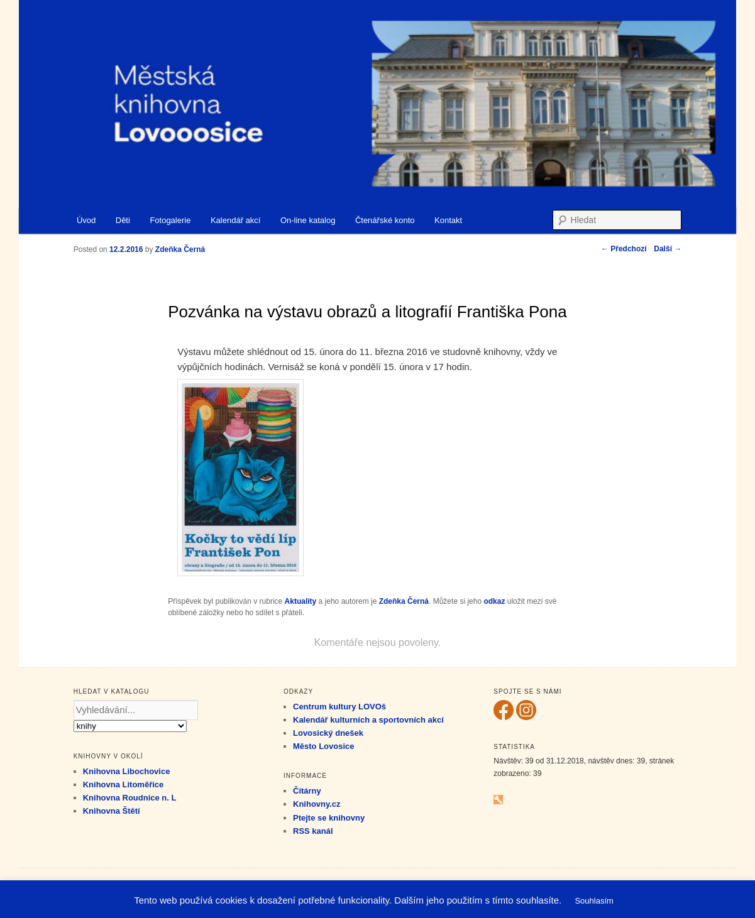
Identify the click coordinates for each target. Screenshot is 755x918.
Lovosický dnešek (328, 733)
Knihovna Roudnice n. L (130, 797)
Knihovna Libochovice (126, 771)
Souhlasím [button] (594, 900)
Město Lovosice (324, 746)
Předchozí (624, 248)
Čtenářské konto (385, 220)
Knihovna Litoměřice (123, 784)
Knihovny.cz (317, 804)
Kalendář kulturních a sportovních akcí (368, 719)
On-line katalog (307, 220)
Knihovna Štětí (111, 811)
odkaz (494, 601)
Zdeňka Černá (404, 601)
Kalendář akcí (236, 220)
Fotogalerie (170, 220)
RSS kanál (313, 831)
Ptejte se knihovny (329, 817)
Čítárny (307, 790)
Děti (123, 220)
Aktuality (301, 601)
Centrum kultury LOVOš (339, 706)
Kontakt (448, 220)
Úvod (86, 220)
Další (667, 248)
